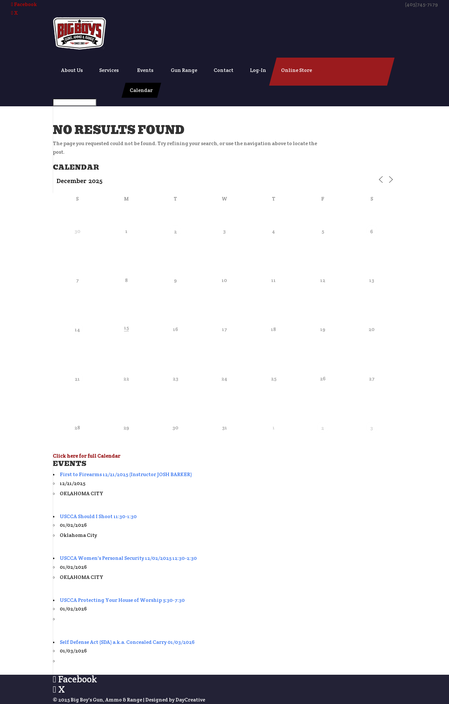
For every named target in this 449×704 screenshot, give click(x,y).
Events (145, 70)
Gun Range (184, 70)
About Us (72, 70)
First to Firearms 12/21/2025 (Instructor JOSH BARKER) (126, 474)
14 (77, 329)
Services (109, 70)
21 (77, 379)
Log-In (258, 70)
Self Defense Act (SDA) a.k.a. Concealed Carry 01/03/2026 (127, 642)
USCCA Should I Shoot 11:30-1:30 (98, 516)
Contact (223, 70)
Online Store (296, 70)
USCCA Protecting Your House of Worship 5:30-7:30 (122, 600)
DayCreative (190, 699)
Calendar (141, 90)
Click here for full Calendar (86, 456)
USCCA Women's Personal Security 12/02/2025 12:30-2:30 (128, 558)
